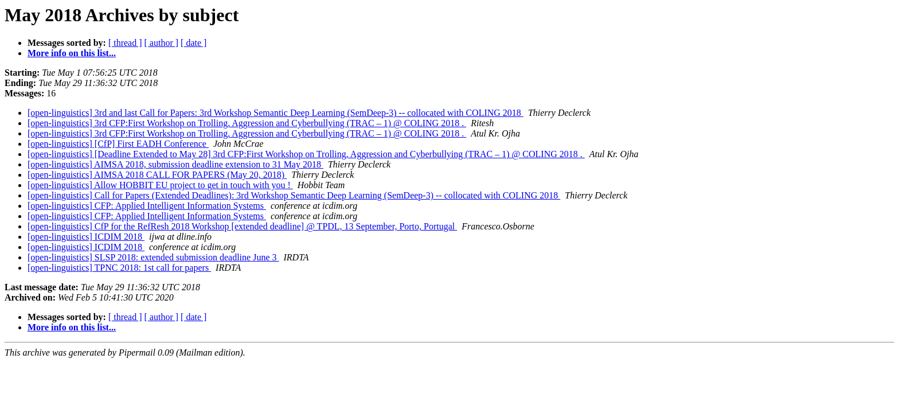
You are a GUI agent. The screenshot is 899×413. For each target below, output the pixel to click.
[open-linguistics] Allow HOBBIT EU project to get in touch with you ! (160, 185)
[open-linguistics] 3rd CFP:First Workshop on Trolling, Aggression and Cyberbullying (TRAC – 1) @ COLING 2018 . (247, 123)
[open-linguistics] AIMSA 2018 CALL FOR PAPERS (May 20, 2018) (157, 175)
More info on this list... (72, 53)
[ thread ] (125, 43)
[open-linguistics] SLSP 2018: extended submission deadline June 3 (153, 257)
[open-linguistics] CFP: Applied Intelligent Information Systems (147, 206)
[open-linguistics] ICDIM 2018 (86, 236)
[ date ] (193, 43)
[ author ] (161, 43)
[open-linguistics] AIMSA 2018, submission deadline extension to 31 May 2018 (175, 164)
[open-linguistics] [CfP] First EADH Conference (118, 144)
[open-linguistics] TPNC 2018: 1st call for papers (119, 267)
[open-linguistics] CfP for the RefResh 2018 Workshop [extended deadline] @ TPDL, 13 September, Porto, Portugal (242, 226)
